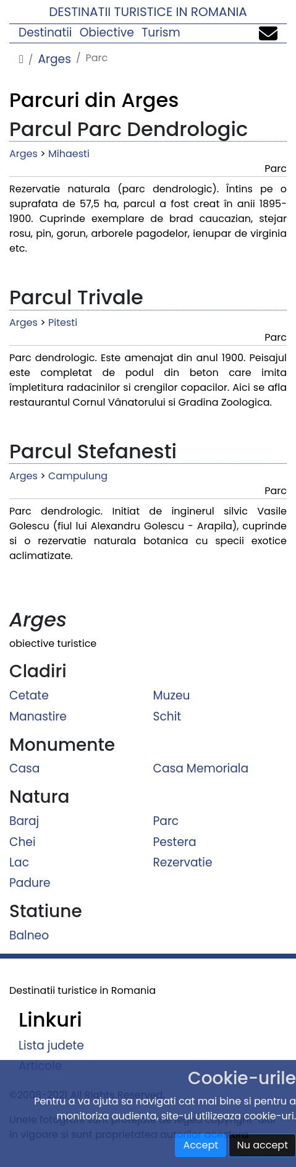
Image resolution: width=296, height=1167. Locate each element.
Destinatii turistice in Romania (148, 11)
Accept (200, 1145)
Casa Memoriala (201, 768)
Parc (166, 821)
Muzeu (171, 695)
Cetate (29, 695)
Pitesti (62, 322)
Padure (30, 882)
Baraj (24, 821)
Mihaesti (69, 154)
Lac (19, 862)
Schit (167, 715)
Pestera (175, 841)
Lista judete (51, 1045)
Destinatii (45, 32)
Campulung (78, 476)
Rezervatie (183, 862)
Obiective (107, 32)
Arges (54, 59)
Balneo (29, 935)
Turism (161, 32)
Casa (24, 768)
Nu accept (262, 1145)
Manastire (38, 715)
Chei (22, 841)
